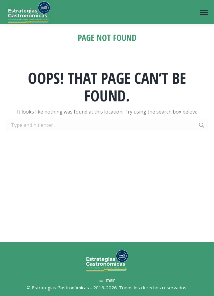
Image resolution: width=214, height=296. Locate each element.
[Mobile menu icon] (204, 12)
